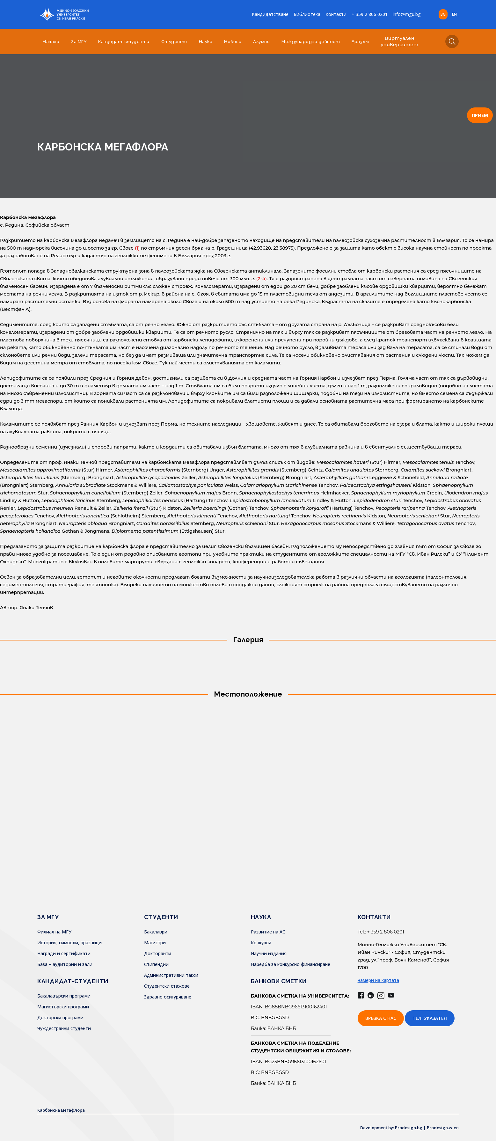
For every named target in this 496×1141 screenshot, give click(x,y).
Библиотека (307, 14)
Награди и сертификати (64, 953)
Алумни (261, 41)
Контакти (335, 14)
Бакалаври (155, 932)
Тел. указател (429, 1018)
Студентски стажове (167, 986)
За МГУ (78, 41)
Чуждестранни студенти (64, 1028)
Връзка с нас (380, 1018)
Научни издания (269, 953)
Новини (232, 41)
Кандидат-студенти (124, 41)
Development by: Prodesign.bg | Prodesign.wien (405, 1127)
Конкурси (261, 943)
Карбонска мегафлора (63, 1110)
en (454, 14)
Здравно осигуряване (167, 997)
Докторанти (157, 953)
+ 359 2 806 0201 (370, 14)
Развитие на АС (268, 932)
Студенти (174, 41)
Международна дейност (310, 41)
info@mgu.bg (407, 14)
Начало (51, 41)
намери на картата (378, 980)
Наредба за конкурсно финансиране (290, 964)
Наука (206, 41)
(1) (137, 248)
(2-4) (261, 279)
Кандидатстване (270, 14)
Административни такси (171, 975)
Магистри (155, 943)
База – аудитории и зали (64, 964)
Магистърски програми (63, 1007)
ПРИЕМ (480, 115)
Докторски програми (60, 1017)
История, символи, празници (69, 943)
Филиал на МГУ (54, 932)
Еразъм (360, 41)
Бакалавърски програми (64, 996)
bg (443, 14)
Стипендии (156, 964)
